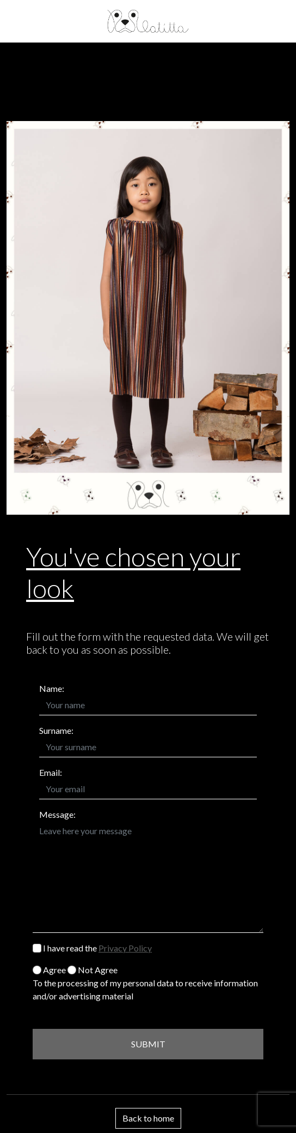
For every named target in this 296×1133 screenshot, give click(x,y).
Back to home (148, 1118)
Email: (50, 772)
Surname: (56, 730)
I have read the (92, 948)
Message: (57, 814)
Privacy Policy (125, 948)
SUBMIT (148, 1044)
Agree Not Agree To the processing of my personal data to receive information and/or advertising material (145, 983)
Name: (51, 688)
